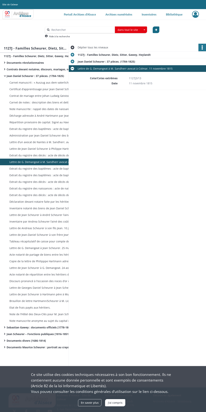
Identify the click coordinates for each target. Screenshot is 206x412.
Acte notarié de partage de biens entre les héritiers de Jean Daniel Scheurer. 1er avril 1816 (47, 254)
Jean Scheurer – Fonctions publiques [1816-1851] (38, 334)
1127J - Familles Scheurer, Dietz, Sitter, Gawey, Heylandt (40, 56)
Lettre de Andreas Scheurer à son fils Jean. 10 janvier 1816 (46, 228)
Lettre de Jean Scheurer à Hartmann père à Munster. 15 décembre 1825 (47, 294)
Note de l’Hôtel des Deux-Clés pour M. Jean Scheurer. (43, 314)
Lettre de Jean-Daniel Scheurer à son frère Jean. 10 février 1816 (47, 235)
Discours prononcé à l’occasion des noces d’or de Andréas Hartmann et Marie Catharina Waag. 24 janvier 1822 (47, 281)
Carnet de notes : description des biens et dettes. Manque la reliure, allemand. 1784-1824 (47, 102)
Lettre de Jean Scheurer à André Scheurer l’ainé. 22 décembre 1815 (47, 215)
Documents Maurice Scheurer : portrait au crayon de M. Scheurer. (44, 347)
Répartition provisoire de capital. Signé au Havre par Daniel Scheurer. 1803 (47, 122)
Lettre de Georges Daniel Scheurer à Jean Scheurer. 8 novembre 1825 (47, 287)
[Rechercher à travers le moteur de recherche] (81, 30)
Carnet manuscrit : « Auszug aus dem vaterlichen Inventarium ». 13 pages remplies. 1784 (47, 82)
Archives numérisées (118, 14)
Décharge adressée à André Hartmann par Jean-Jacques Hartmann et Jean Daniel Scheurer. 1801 (47, 115)
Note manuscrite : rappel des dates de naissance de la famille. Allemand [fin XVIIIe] (47, 109)
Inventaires (149, 14)
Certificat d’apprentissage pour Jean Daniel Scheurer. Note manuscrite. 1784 (47, 89)
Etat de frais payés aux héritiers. (29, 307)
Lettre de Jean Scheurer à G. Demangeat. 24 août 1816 (43, 268)
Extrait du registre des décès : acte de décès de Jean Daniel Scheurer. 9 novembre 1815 (47, 155)
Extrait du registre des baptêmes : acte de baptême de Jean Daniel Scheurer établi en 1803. (47, 129)
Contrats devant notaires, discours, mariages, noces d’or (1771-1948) (44, 69)
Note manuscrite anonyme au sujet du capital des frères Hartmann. (47, 321)
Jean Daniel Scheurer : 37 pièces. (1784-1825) (35, 76)
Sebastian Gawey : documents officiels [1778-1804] (39, 327)
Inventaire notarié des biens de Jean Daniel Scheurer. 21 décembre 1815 (47, 208)
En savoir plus (90, 402)
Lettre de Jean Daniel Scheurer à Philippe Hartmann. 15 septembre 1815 (47, 149)
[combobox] (131, 29)
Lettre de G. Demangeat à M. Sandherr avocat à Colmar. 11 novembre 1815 (47, 162)
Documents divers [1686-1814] (26, 340)
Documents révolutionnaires (25, 62)
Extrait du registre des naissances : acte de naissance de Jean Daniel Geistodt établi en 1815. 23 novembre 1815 (47, 188)
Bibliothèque (174, 14)
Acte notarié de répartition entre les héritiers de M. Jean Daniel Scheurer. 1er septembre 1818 (47, 274)
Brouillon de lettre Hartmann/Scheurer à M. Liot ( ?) (41, 301)
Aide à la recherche (59, 36)
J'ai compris (115, 402)
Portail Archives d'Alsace (80, 14)
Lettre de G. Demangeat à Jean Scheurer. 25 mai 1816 (43, 248)
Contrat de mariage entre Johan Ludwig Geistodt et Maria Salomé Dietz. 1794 (47, 96)
